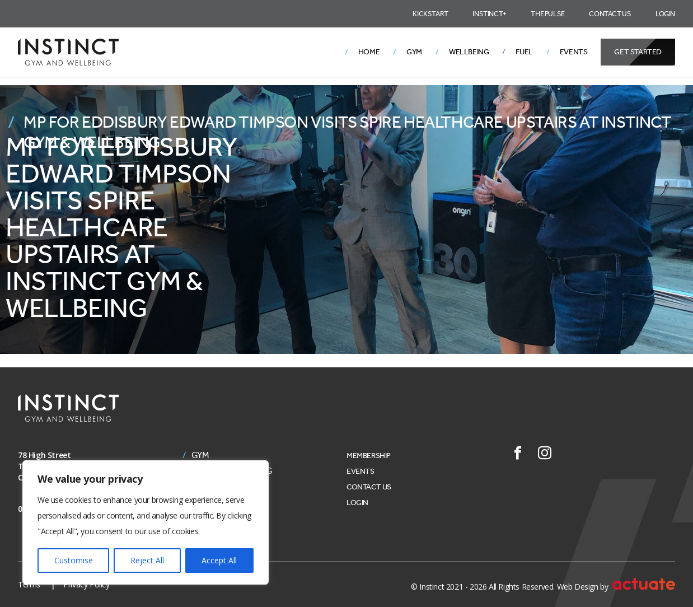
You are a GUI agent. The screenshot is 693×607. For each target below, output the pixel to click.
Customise (73, 560)
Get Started (638, 52)
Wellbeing (469, 52)
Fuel (524, 52)
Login (665, 14)
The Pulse (547, 14)
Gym (414, 52)
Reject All (147, 560)
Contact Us (610, 14)
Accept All (219, 560)
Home (369, 52)
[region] (145, 522)
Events (574, 52)
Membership (368, 455)
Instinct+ (489, 14)
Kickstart (430, 14)
